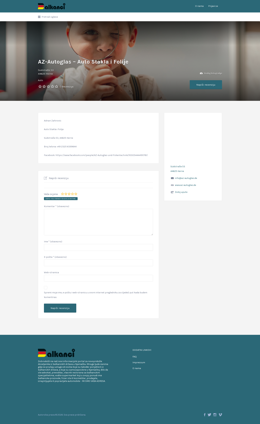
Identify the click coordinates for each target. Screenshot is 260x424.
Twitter (209, 415)
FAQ (134, 356)
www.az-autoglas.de (185, 185)
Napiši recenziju (205, 84)
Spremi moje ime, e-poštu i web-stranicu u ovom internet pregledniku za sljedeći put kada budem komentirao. (95, 295)
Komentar (56, 206)
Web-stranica (51, 272)
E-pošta (55, 257)
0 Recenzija (66, 86)
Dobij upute (181, 192)
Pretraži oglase (50, 16)
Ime (53, 241)
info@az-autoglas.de (186, 178)
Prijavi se (213, 6)
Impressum (138, 362)
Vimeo (220, 415)
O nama (199, 6)
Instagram (214, 415)
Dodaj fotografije (211, 73)
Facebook (204, 415)
